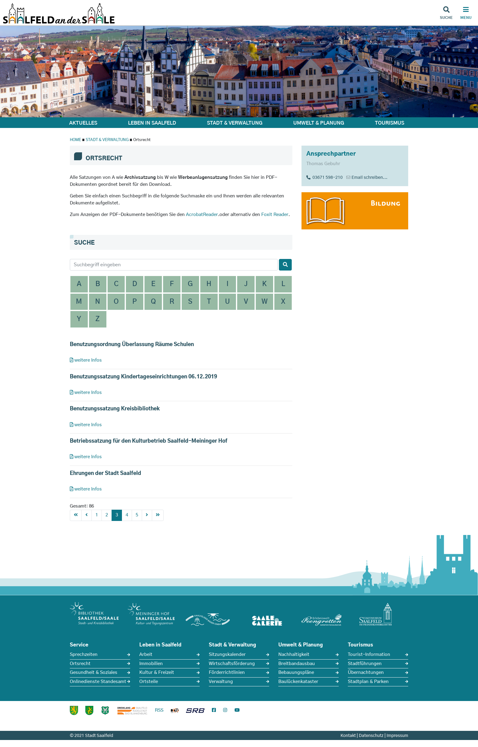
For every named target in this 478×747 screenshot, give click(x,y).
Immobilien (151, 663)
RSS (159, 710)
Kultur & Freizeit (156, 672)
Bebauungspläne (296, 672)
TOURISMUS (389, 123)
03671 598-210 (324, 177)
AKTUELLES (83, 123)
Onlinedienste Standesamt (98, 681)
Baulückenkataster (298, 681)
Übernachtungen (366, 672)
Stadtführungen (365, 663)
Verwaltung (221, 681)
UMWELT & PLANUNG (318, 123)
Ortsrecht (80, 663)
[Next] (147, 515)
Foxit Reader (274, 214)
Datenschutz (371, 736)
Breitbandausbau (296, 663)
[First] (76, 515)
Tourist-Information (369, 654)
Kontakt (348, 736)
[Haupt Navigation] (466, 14)
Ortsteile (148, 681)
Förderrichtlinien (227, 672)
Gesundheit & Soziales (93, 672)
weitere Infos (86, 360)
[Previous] (86, 515)
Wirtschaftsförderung (232, 663)
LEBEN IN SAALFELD (152, 123)
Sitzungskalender (227, 654)
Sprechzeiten (84, 654)
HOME (75, 140)
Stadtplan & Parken (368, 681)
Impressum (397, 736)
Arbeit (145, 654)
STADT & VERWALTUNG (234, 123)
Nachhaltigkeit (293, 654)
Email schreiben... (369, 177)
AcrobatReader (202, 214)
